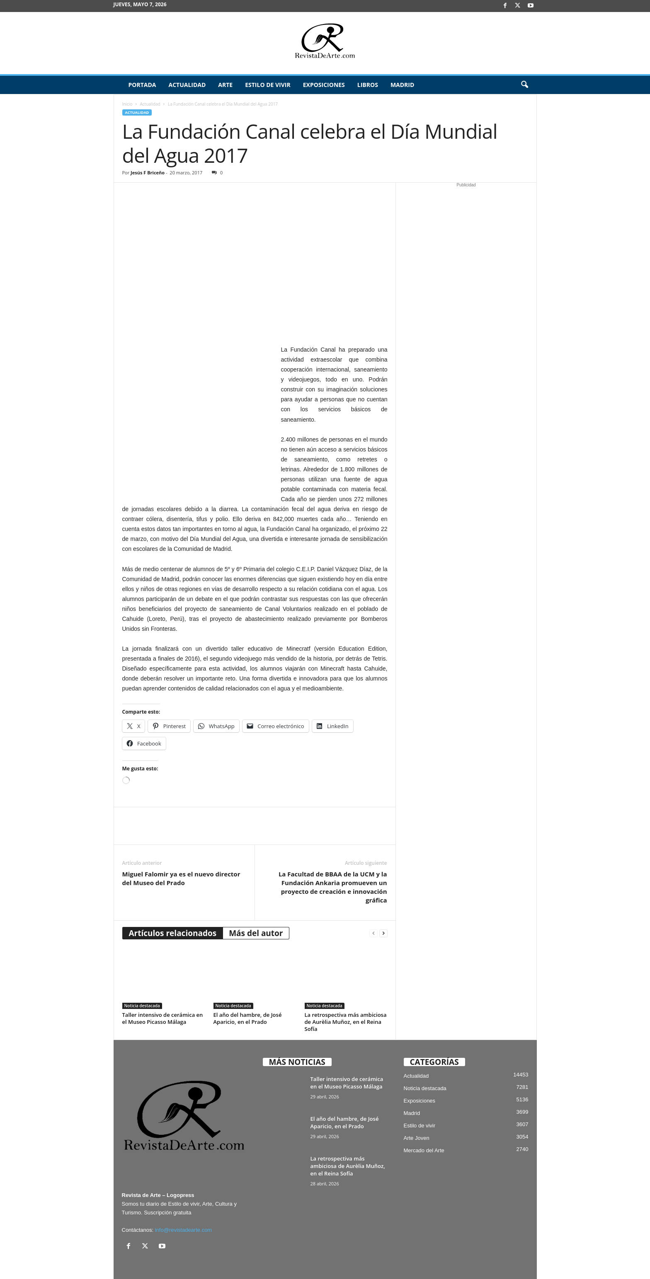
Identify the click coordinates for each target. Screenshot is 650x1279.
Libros (367, 85)
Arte (225, 85)
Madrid (402, 85)
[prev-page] (373, 903)
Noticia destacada (142, 976)
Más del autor (256, 903)
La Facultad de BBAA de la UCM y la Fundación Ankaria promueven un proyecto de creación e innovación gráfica (333, 857)
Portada (142, 85)
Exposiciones (324, 85)
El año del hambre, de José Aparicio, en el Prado (247, 988)
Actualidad (187, 85)
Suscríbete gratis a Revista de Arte (406, 1260)
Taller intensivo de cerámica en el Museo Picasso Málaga (162, 988)
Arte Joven (416, 1108)
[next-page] (383, 903)
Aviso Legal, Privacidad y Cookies (326, 1260)
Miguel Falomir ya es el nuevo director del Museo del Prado (181, 848)
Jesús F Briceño (148, 172)
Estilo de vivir (268, 85)
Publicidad (513, 1260)
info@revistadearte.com (183, 1200)
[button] (524, 85)
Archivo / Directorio (472, 1260)
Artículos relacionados (173, 903)
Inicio (127, 104)
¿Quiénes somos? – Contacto (498, 1270)
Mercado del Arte (424, 1120)
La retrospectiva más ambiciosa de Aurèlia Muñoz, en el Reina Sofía (346, 992)
